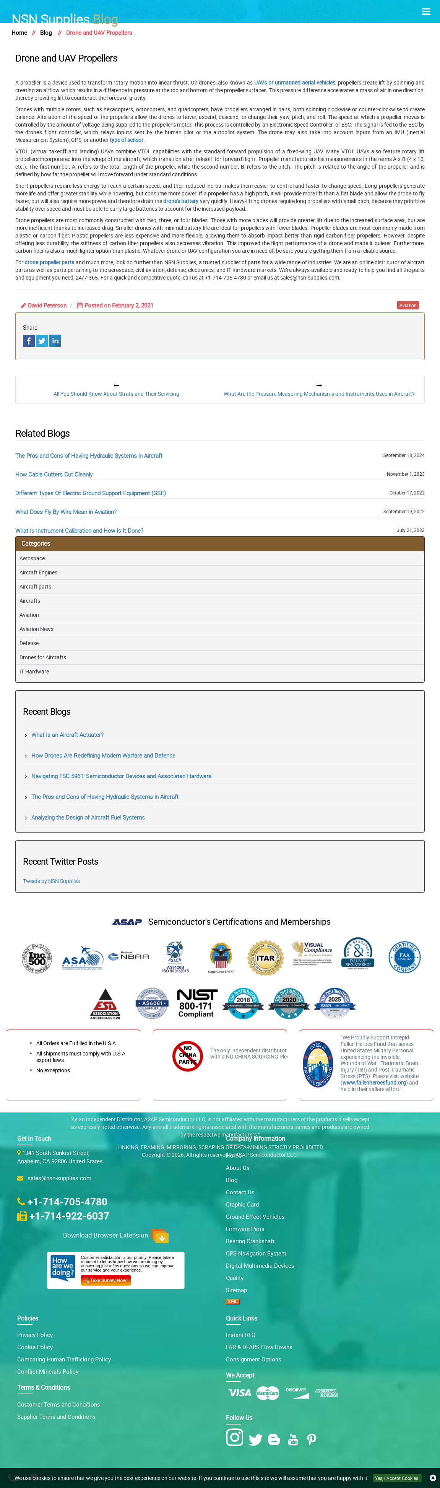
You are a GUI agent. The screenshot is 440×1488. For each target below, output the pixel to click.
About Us (238, 1167)
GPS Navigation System (256, 1253)
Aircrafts (29, 600)
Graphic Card (242, 1204)
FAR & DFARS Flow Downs (259, 1347)
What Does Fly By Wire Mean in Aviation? (66, 511)
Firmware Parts (245, 1229)
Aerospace (32, 558)
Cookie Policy (35, 1347)
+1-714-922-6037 (69, 1216)
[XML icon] (233, 1302)
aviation (408, 305)
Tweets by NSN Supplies (51, 881)
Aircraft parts (35, 586)
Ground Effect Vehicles (255, 1216)
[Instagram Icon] (236, 1437)
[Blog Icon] (275, 1440)
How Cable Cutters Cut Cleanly (54, 474)
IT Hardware (34, 671)
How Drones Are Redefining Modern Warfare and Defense (103, 755)
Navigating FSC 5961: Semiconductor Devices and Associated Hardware (121, 776)
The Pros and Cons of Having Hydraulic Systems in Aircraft (88, 455)
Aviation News (36, 629)
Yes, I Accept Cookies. (397, 1478)
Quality (235, 1277)
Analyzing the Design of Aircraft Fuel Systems (88, 817)
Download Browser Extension (116, 1236)
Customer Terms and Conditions (58, 1404)
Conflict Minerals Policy (47, 1371)
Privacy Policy (35, 1334)
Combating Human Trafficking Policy (64, 1359)
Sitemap (236, 1290)
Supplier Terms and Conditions (56, 1416)
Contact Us (240, 1192)
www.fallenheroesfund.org (374, 1082)
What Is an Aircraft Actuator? (67, 734)
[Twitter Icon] (257, 1440)
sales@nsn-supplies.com (57, 1178)
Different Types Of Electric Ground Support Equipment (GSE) (90, 492)
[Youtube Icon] (294, 1440)
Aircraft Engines (38, 572)
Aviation (29, 614)
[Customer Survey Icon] (106, 1279)
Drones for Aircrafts (42, 657)
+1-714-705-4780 (67, 1201)
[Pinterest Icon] (313, 1440)
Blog (64, 18)
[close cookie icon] (433, 1478)
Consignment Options (253, 1359)
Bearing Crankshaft (250, 1241)
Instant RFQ (240, 1334)
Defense (29, 643)
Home (19, 32)
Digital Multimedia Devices (260, 1265)
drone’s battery (180, 201)
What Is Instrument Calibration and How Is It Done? (79, 530)
